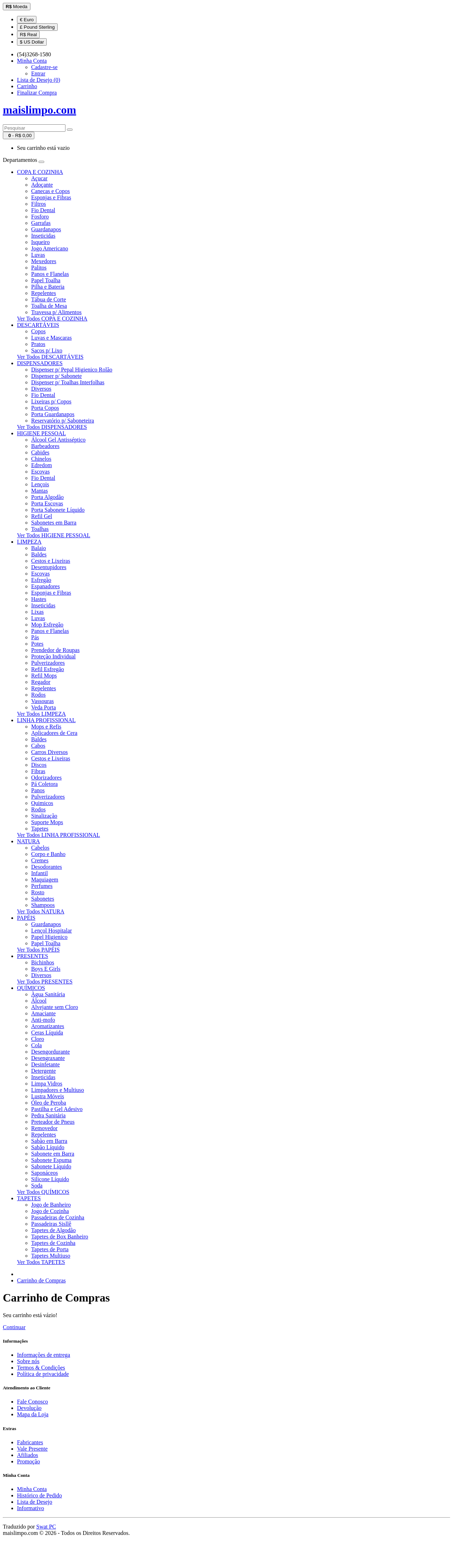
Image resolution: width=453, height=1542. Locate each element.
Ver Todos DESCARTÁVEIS (50, 357)
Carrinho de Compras (41, 1280)
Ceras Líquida (47, 1033)
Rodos (38, 695)
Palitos (39, 268)
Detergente (43, 1071)
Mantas (39, 491)
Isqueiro (40, 242)
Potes (37, 644)
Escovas (40, 472)
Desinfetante (45, 1064)
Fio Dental (43, 210)
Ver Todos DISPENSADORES (52, 427)
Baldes (39, 554)
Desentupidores (49, 567)
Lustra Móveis (47, 1096)
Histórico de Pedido (39, 1495)
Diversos (41, 389)
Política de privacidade (43, 1374)
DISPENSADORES (40, 363)
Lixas (37, 612)
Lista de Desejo (34, 1502)
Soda (36, 1186)
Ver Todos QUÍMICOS (43, 1192)
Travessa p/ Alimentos (56, 312)
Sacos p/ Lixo (46, 350)
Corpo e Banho (48, 854)
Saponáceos (44, 1173)
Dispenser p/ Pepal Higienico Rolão (71, 370)
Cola (36, 1045)
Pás (35, 637)
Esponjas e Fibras (51, 197)
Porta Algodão (47, 497)
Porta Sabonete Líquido (58, 510)
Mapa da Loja (32, 1414)
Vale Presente (32, 1449)
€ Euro (27, 19)
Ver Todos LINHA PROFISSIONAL (58, 835)
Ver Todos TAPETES (41, 1262)
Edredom (41, 465)
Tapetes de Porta (50, 1249)
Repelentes (43, 293)
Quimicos (42, 803)
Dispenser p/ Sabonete (56, 376)
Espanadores (45, 586)
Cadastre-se (44, 67)
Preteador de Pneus (53, 1122)
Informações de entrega (43, 1355)
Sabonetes (42, 899)
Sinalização (44, 816)
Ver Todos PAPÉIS (38, 950)
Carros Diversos (49, 752)
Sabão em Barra (49, 1141)
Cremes (39, 860)
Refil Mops (44, 676)
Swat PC (46, 1527)
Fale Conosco (32, 1402)
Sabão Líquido (47, 1147)
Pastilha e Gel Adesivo (56, 1109)
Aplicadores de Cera (54, 733)
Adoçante (42, 185)
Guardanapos (46, 229)
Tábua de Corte (48, 299)
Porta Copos (45, 408)
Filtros (38, 204)
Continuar (14, 1327)
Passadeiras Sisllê (51, 1224)
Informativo (30, 1508)
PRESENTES (32, 956)
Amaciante (43, 1013)
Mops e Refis (46, 727)
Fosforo (40, 217)
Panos (38, 790)
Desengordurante (50, 1052)
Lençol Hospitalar (51, 931)
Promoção (28, 1461)
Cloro (37, 1039)
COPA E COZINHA (40, 172)
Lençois (40, 484)
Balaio (38, 548)
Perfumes (41, 886)
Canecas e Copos (50, 191)
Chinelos (41, 459)
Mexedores (43, 261)
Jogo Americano (49, 248)
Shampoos (43, 905)
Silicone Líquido (50, 1179)
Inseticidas (43, 236)
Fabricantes (30, 1442)
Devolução (29, 1408)
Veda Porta (43, 707)
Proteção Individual (53, 656)
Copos (38, 331)
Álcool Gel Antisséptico (58, 440)
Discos (39, 765)
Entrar (38, 73)
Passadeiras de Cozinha (57, 1217)
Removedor (44, 1128)
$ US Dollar (32, 42)
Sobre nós (28, 1361)
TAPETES (29, 1198)
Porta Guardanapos (52, 414)
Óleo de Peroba (48, 1103)
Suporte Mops (47, 822)
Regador (40, 682)
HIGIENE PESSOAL (41, 433)
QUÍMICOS (31, 988)
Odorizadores (46, 778)
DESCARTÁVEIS (38, 325)
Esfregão (41, 580)
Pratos (38, 344)
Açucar (39, 178)
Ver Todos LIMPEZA (41, 714)
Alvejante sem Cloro (54, 1007)
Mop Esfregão (47, 625)
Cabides (40, 452)
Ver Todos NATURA (40, 911)
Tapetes (39, 829)
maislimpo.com (39, 109)
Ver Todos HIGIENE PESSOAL (53, 535)
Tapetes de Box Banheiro (59, 1237)
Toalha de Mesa (49, 306)
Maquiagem (44, 880)
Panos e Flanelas (50, 274)
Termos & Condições (41, 1368)
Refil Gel (41, 516)
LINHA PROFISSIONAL (46, 720)
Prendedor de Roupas (55, 650)
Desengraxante (48, 1058)
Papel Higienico (49, 937)
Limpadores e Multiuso (57, 1090)
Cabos (38, 746)
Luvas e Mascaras (51, 338)
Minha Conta (32, 1489)
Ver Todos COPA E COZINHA (52, 319)
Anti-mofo (43, 1020)
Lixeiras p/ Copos (51, 401)
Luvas (38, 255)
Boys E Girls (46, 969)
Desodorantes (46, 867)
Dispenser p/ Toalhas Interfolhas (67, 382)
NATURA (28, 841)
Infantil (39, 873)
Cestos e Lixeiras (50, 561)
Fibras (38, 771)
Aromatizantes (47, 1026)
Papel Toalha (46, 280)
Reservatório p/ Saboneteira (62, 421)
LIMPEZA (29, 542)
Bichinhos (42, 962)
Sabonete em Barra (52, 1154)
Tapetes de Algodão (53, 1230)
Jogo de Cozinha (50, 1211)
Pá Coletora (44, 784)
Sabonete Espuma (51, 1160)
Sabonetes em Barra (53, 523)
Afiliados (27, 1455)
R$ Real (28, 34)
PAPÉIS (26, 918)
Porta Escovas (47, 503)
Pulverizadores (48, 663)
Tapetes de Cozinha (53, 1243)
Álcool (39, 1001)
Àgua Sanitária (48, 994)
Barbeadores (45, 446)
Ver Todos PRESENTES (45, 982)
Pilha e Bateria (47, 287)
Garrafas (41, 223)
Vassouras (42, 701)
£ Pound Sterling (37, 27)
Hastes (38, 599)
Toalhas (40, 529)
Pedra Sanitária (48, 1115)
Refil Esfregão (47, 669)
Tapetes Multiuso (50, 1256)
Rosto (37, 892)
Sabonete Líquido (51, 1166)
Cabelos (40, 848)
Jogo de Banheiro (51, 1205)
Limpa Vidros (46, 1084)
